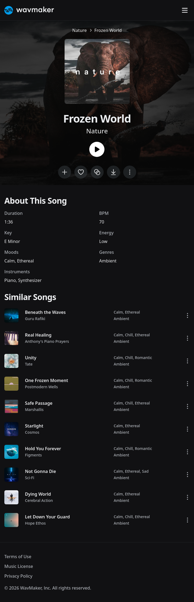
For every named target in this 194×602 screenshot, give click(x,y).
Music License (18, 566)
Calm (9, 261)
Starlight (34, 426)
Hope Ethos (35, 523)
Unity (30, 358)
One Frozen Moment (46, 380)
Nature (79, 30)
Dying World (38, 494)
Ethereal (25, 261)
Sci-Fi (29, 477)
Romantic (143, 357)
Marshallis (34, 409)
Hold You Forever (43, 449)
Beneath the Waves (45, 312)
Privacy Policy (18, 576)
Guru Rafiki (35, 318)
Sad (145, 471)
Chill (129, 334)
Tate (29, 364)
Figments (33, 455)
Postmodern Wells (41, 386)
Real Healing (38, 335)
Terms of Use (17, 557)
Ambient (108, 261)
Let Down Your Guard (47, 517)
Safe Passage (38, 403)
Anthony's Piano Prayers (47, 341)
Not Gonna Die (40, 471)
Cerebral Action (39, 500)
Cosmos (32, 432)
